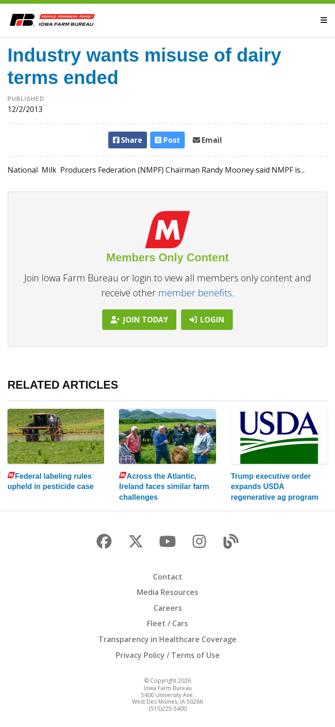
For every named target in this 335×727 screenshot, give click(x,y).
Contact (167, 577)
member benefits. (196, 293)
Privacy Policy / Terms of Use (168, 655)
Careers (168, 608)
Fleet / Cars (167, 623)
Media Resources (167, 592)
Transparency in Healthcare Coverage (167, 639)
